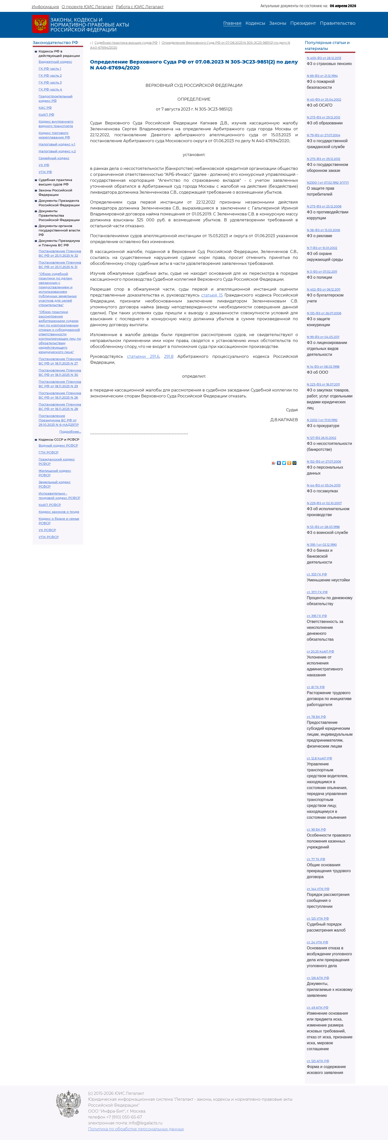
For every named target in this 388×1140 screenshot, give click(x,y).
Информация (45, 6)
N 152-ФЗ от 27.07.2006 (324, 461)
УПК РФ (45, 172)
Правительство (337, 23)
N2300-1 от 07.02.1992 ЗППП (328, 182)
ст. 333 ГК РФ (317, 574)
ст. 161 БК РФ (316, 829)
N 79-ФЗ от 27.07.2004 (323, 135)
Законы (277, 23)
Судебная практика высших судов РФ (126, 43)
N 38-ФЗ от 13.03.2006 (323, 230)
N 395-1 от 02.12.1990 (322, 545)
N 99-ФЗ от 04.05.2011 (323, 337)
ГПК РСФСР (48, 452)
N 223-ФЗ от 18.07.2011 (323, 384)
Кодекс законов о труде (59, 512)
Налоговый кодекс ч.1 (57, 144)
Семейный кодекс (54, 158)
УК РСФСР (47, 530)
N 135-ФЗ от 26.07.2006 (324, 313)
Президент (303, 23)
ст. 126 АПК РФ (318, 978)
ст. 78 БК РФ (316, 717)
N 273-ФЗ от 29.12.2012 (323, 117)
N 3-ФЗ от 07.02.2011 (322, 272)
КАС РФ (45, 108)
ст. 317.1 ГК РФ (317, 592)
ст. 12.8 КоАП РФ (319, 758)
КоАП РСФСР (50, 505)
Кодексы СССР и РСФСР (59, 439)
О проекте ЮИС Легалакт (87, 6)
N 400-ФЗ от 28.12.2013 (324, 58)
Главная (232, 23)
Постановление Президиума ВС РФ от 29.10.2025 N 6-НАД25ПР (59, 420)
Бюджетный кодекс (55, 62)
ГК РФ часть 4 (50, 89)
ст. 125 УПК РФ (318, 918)
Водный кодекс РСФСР (58, 445)
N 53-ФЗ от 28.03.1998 (323, 527)
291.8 (168, 356)
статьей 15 (212, 295)
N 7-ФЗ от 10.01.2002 (322, 248)
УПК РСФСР (49, 537)
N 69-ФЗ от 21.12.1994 (322, 76)
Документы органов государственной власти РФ (59, 230)
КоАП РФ (46, 114)
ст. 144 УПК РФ (318, 889)
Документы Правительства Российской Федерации (59, 215)
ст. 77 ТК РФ (316, 859)
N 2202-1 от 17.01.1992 (322, 420)
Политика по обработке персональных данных (136, 1129)
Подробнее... (70, 431)
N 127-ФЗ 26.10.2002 (321, 438)
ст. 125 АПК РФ (318, 1061)
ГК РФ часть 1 (50, 68)
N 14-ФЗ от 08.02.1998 (323, 366)
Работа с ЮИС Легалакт (140, 6)
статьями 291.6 (143, 356)
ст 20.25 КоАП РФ (320, 651)
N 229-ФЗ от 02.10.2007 (324, 503)
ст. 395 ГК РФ (317, 616)
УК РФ (44, 165)
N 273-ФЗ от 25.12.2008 (324, 206)
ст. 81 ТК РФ (316, 687)
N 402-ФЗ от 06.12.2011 (323, 289)
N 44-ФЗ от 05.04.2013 (323, 485)
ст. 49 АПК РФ (317, 1007)
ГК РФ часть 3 (50, 82)
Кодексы (255, 23)
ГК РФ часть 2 (50, 75)
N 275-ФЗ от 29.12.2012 (323, 159)
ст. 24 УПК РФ (317, 942)
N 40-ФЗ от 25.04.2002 (324, 99)
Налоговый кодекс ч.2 (57, 151)
